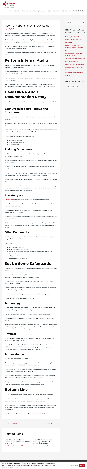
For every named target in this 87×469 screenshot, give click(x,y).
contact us (41, 414)
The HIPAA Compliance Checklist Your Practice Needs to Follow (14, 441)
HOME (9, 11)
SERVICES (17, 11)
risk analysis (9, 199)
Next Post (50, 423)
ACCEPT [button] (82, 465)
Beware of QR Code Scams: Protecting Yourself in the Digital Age (74, 47)
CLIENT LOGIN (66, 11)
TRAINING (25, 11)
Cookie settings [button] (73, 465)
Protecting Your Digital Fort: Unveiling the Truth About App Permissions (73, 39)
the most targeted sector (42, 42)
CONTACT (56, 11)
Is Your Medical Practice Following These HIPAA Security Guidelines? (42, 441)
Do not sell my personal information (12, 467)
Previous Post (13, 423)
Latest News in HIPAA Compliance (75, 64)
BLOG (49, 11)
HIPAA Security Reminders (37, 11)
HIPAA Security (9, 445)
